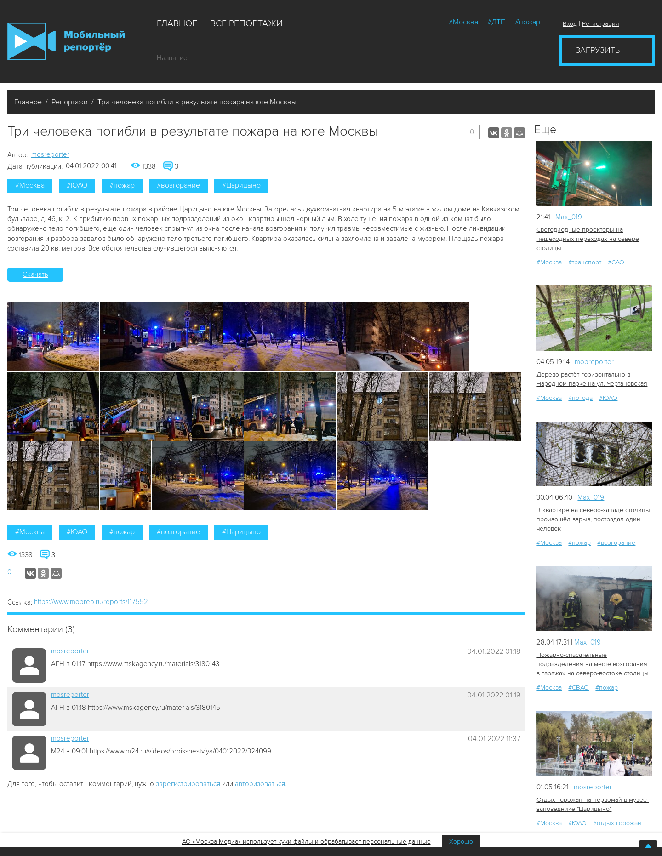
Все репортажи (246, 23)
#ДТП (496, 22)
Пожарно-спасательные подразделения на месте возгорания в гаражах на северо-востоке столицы (592, 664)
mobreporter (594, 362)
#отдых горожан (617, 823)
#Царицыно (241, 185)
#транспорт (584, 262)
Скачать (35, 274)
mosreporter (50, 154)
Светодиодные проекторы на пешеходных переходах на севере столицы (587, 239)
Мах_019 (568, 217)
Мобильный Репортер (66, 41)
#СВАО (578, 687)
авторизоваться (260, 784)
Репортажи (69, 102)
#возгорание (178, 185)
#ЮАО (77, 185)
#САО (616, 262)
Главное (177, 23)
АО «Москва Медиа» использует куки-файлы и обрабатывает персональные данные (306, 841)
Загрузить (598, 50)
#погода (580, 398)
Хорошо (461, 841)
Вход (570, 24)
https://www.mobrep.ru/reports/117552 (91, 602)
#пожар (527, 22)
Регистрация (600, 24)
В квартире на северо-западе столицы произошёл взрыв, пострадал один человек (593, 519)
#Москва (463, 22)
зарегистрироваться (188, 784)
